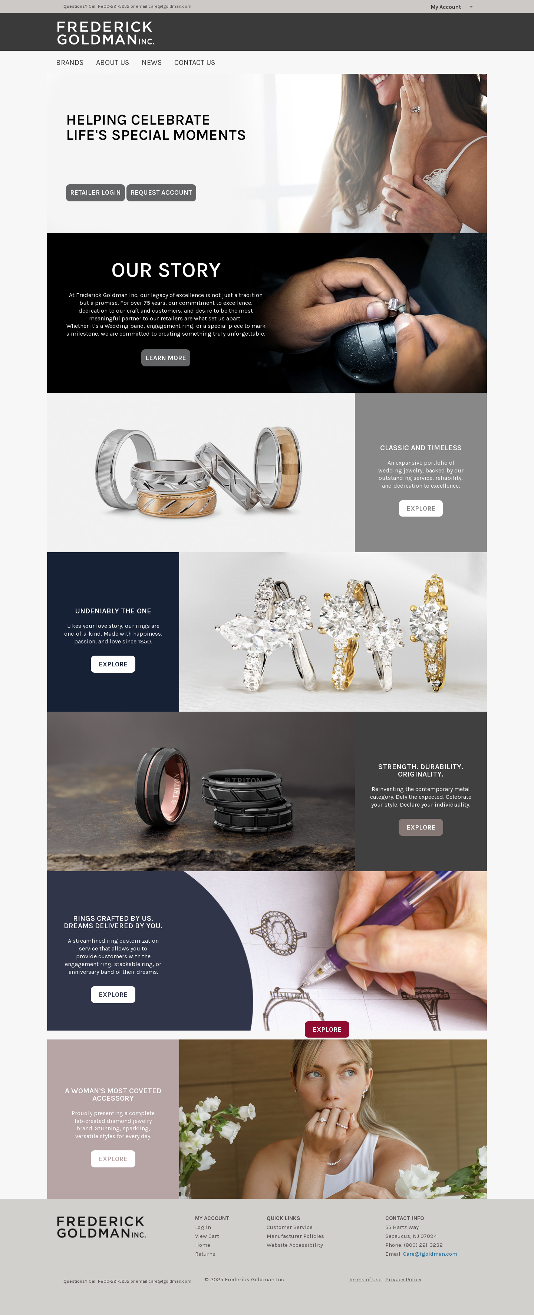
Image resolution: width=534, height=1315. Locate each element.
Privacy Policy (403, 1279)
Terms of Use (365, 1279)
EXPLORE (420, 508)
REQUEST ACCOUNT (161, 192)
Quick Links (283, 1218)
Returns (205, 1253)
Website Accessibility (295, 1245)
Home (202, 1245)
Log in (203, 1227)
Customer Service (290, 1227)
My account (212, 1218)
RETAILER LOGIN (95, 192)
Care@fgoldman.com (430, 1253)
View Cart (207, 1236)
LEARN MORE (165, 358)
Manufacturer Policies (295, 1236)
